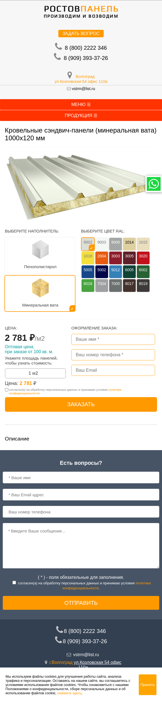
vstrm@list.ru (83, 88)
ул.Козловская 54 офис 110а (81, 81)
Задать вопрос (81, 33)
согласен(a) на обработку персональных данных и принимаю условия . (65, 391)
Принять (147, 685)
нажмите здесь (69, 693)
